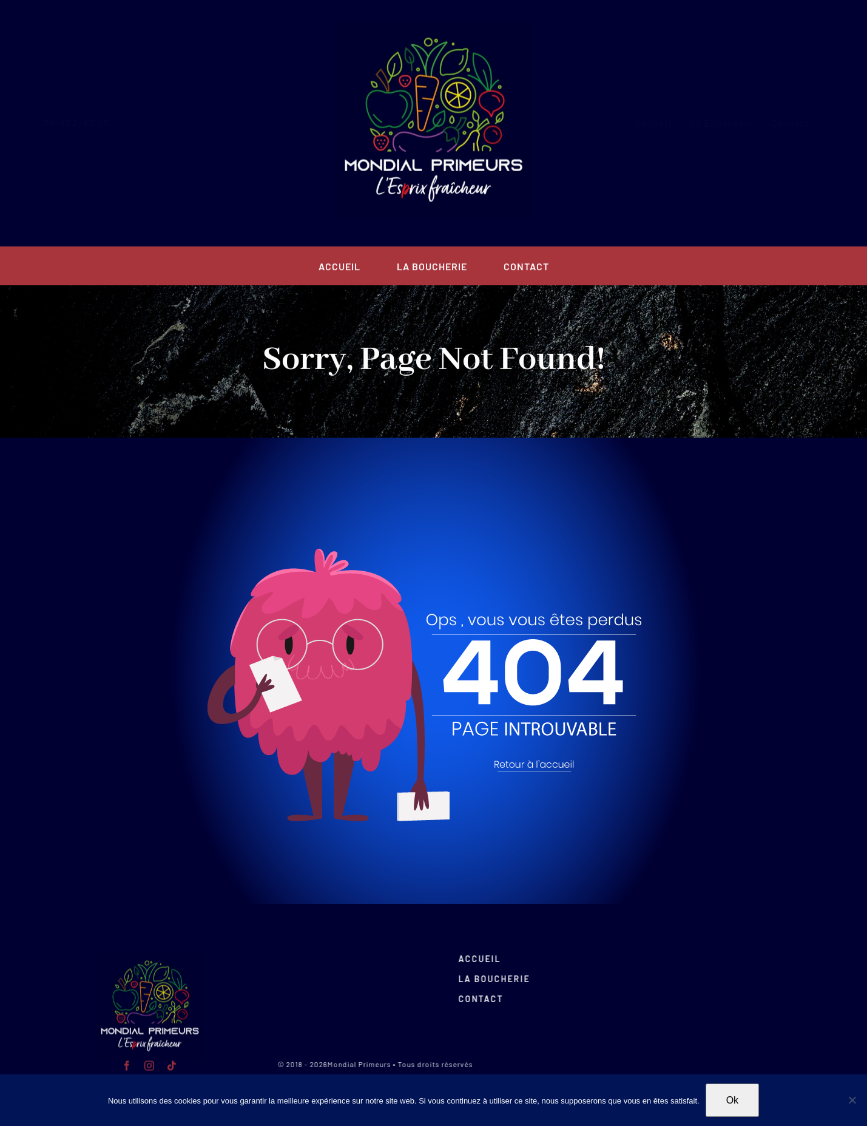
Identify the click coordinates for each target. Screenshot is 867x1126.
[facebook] (137, 123)
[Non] (852, 1100)
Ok (732, 1100)
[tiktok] (182, 123)
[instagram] (159, 123)
